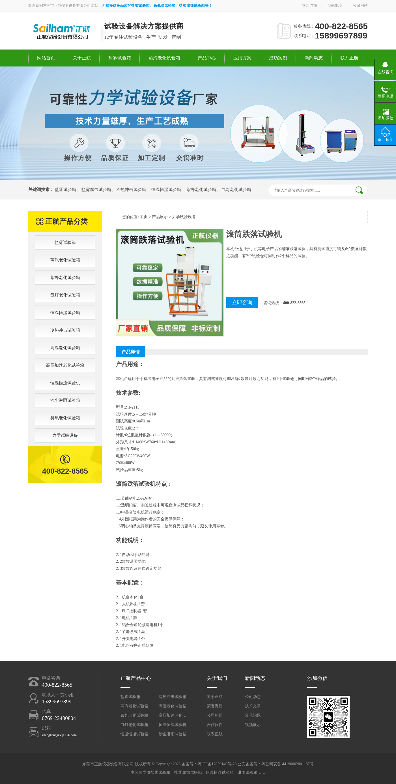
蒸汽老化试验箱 (164, 57)
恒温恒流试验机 (65, 383)
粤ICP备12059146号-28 (216, 764)
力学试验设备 (65, 435)
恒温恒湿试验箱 (166, 189)
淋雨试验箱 (247, 772)
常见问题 (253, 715)
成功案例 (278, 57)
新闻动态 (314, 57)
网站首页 (46, 57)
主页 (144, 217)
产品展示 (160, 217)
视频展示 (253, 725)
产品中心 (207, 57)
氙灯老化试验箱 (236, 189)
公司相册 (215, 715)
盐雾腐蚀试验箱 (96, 189)
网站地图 (335, 5)
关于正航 (82, 57)
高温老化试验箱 (65, 347)
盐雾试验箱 (119, 57)
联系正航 (349, 57)
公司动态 (253, 697)
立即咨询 (309, 5)
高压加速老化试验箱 (65, 365)
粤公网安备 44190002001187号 (287, 764)
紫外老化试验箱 (201, 189)
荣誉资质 (215, 706)
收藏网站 (360, 5)
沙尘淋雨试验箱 (65, 400)
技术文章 (253, 706)
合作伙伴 (215, 725)
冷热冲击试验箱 (131, 189)
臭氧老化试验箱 (65, 418)
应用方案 (242, 57)
